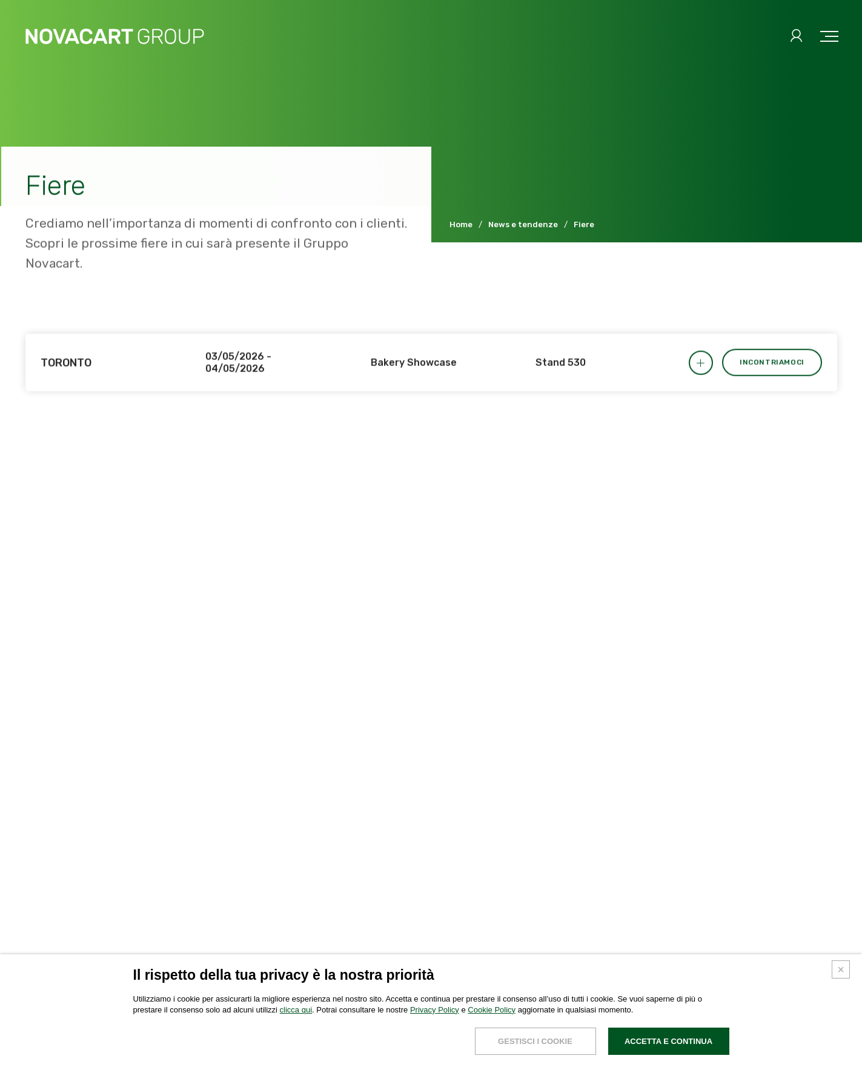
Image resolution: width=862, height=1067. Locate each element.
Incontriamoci (772, 375)
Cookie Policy (492, 1047)
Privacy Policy (434, 1047)
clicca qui (296, 1047)
